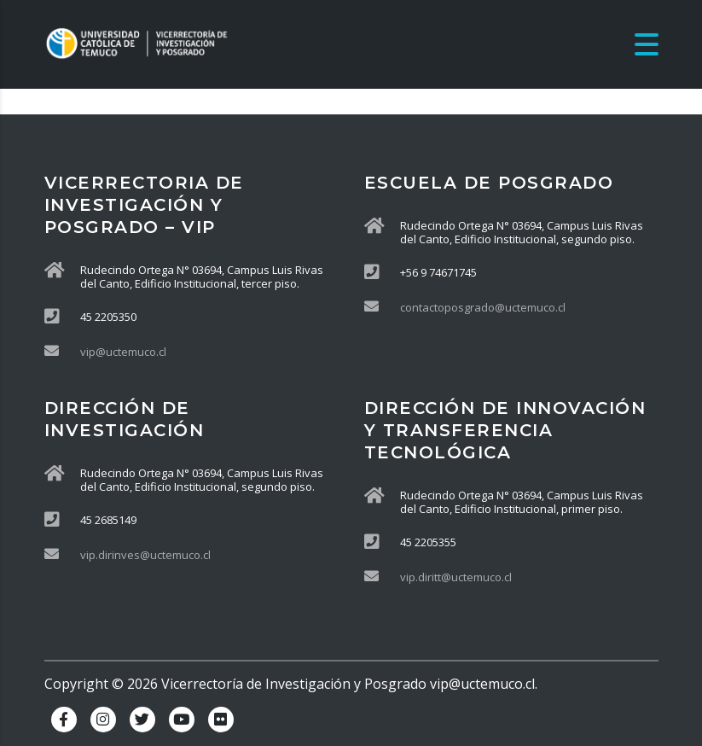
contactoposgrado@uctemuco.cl (483, 307)
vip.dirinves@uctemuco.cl (145, 554)
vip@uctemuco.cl (123, 351)
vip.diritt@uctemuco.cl (456, 577)
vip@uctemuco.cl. (483, 683)
